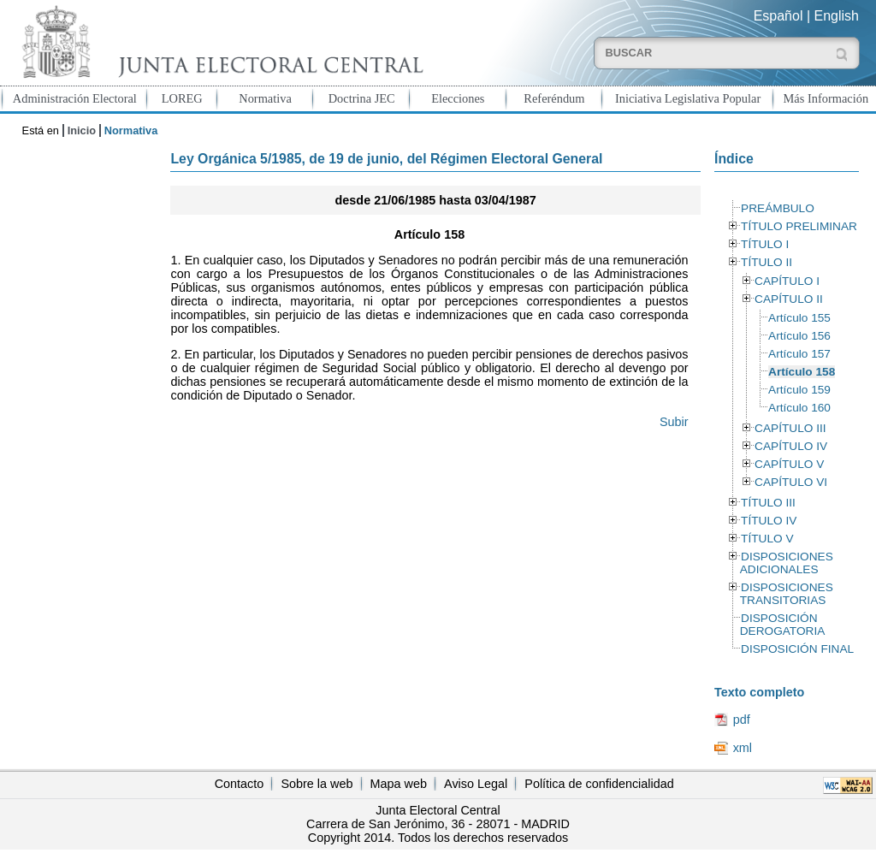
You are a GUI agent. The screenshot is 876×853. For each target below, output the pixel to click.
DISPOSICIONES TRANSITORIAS (786, 594)
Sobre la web (316, 784)
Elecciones (457, 98)
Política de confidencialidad (598, 784)
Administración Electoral (75, 98)
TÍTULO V (767, 538)
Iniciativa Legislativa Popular (688, 98)
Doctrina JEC (361, 98)
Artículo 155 (799, 317)
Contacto (239, 784)
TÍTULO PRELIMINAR (799, 226)
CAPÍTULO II (789, 299)
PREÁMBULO (777, 208)
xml (742, 748)
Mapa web (398, 784)
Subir (674, 422)
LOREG (182, 98)
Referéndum (554, 98)
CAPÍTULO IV (791, 446)
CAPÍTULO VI (791, 482)
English (836, 16)
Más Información (826, 98)
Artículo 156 (799, 335)
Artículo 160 (799, 407)
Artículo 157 (799, 353)
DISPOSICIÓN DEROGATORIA (783, 624)
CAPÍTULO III (790, 428)
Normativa (265, 98)
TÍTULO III (768, 502)
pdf (741, 719)
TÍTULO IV (768, 520)
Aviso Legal (475, 784)
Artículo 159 (799, 389)
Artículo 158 (801, 371)
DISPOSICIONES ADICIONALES (786, 563)
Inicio (82, 130)
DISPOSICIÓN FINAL (797, 649)
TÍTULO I (765, 244)
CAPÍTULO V (789, 464)
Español (778, 16)
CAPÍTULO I (787, 281)
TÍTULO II (766, 262)
